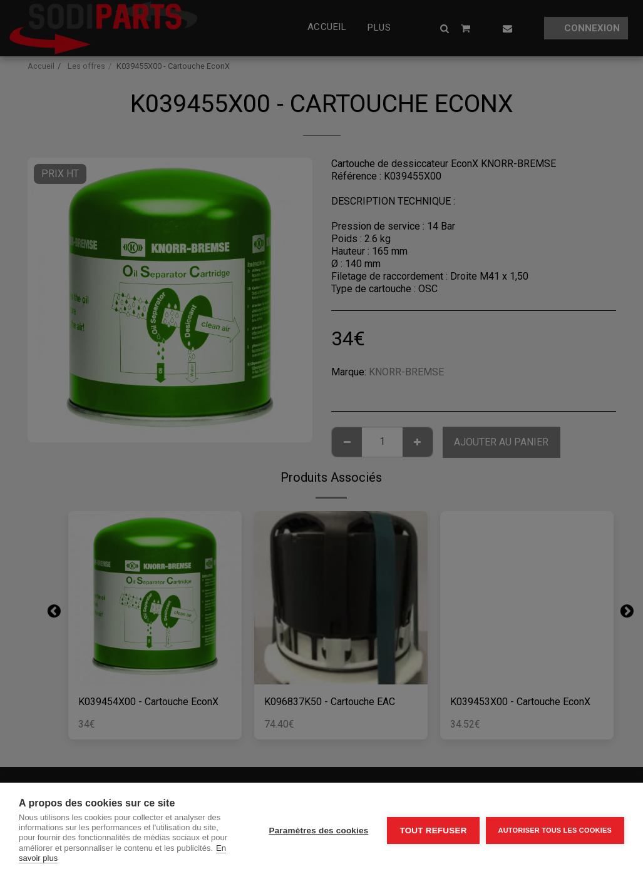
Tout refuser (432, 830)
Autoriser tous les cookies (555, 830)
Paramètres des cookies (318, 830)
